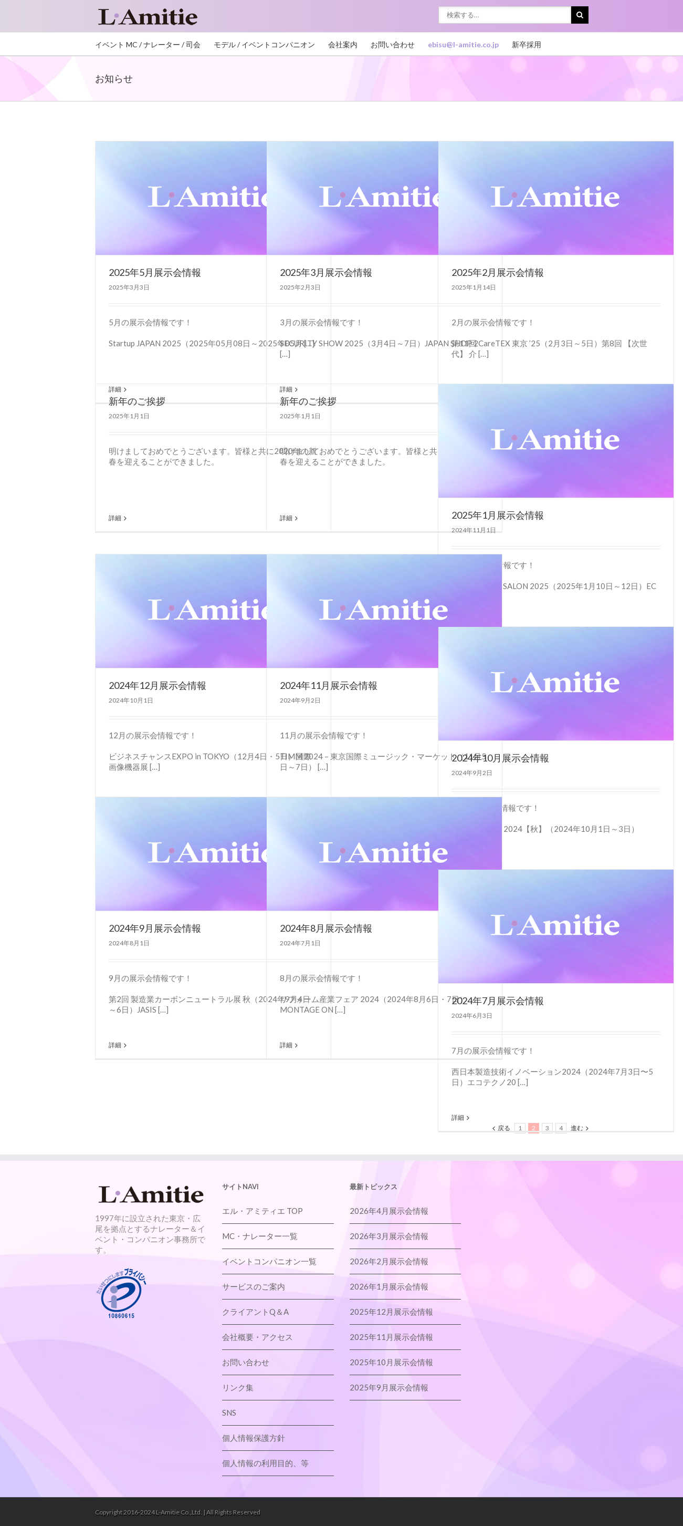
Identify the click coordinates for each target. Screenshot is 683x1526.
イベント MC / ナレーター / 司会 (148, 44)
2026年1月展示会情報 (389, 1286)
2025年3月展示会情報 (326, 272)
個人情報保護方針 (253, 1437)
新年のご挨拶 (137, 401)
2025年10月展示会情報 (391, 1362)
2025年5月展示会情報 (155, 272)
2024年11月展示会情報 (328, 685)
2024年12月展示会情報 (157, 685)
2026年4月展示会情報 (389, 1210)
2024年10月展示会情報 (500, 758)
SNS (229, 1412)
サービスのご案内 (253, 1286)
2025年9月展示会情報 (389, 1387)
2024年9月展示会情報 (155, 928)
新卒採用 (526, 44)
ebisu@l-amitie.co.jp (463, 44)
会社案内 (343, 44)
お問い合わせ (393, 44)
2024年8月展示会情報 (326, 928)
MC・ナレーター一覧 (260, 1236)
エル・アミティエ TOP (262, 1210)
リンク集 (238, 1387)
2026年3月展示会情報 (389, 1236)
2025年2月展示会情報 (497, 272)
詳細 (115, 518)
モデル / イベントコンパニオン (264, 44)
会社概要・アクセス (257, 1337)
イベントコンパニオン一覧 (269, 1261)
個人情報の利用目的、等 (265, 1463)
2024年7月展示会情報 (497, 1000)
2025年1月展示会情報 (497, 515)
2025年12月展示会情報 (391, 1311)
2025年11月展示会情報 (391, 1337)
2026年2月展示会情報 (389, 1261)
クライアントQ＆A (255, 1311)
